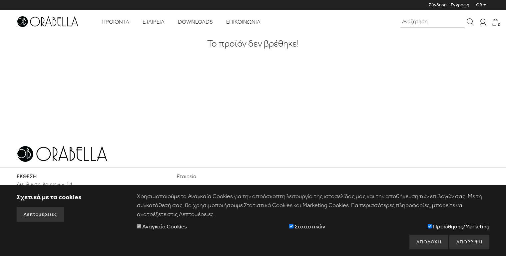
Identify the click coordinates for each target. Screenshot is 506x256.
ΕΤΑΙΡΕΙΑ (154, 21)
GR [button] (479, 5)
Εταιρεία (187, 176)
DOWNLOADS (195, 21)
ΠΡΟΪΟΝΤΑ (115, 21)
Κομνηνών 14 (57, 184)
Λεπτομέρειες (40, 214)
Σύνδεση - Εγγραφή (449, 5)
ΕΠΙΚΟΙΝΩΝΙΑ (243, 21)
